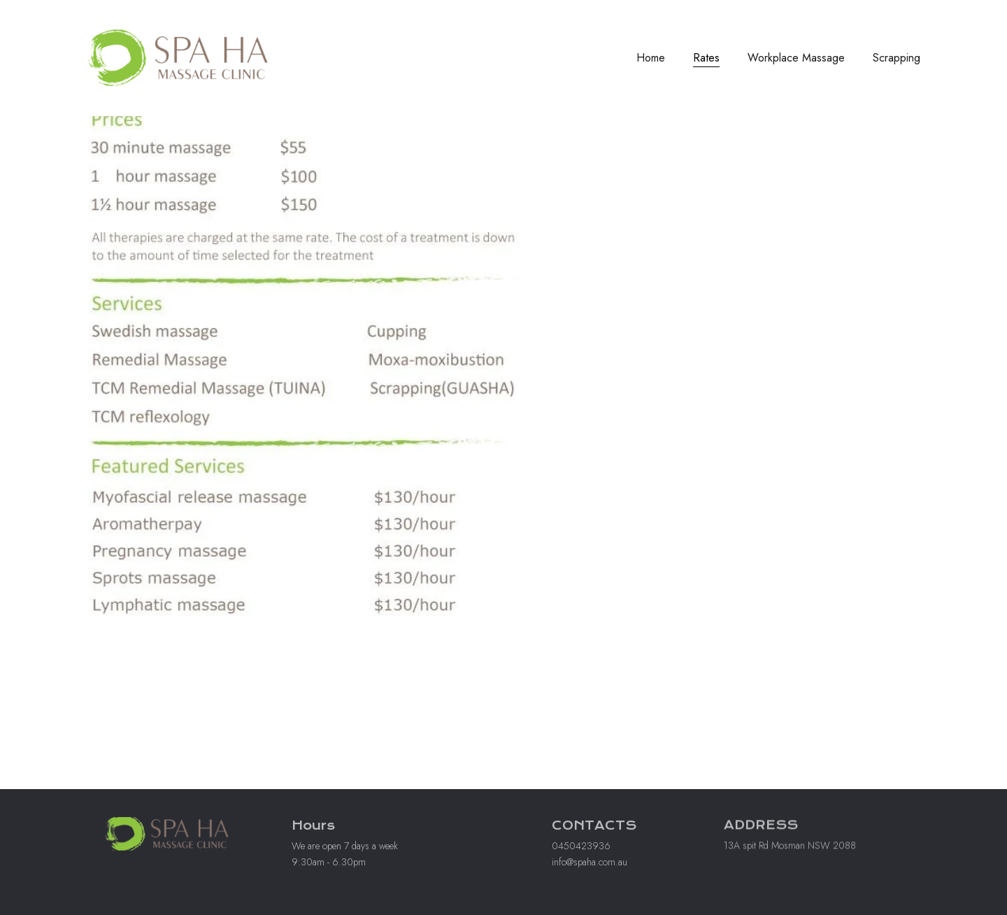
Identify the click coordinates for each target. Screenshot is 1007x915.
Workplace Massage (796, 58)
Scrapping (896, 58)
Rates (706, 58)
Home (650, 58)
